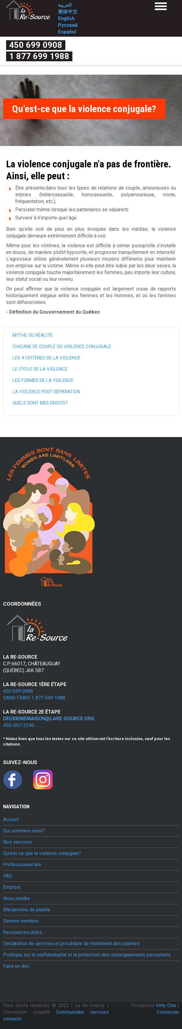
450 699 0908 (35, 45)
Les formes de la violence (43, 380)
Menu (161, 6)
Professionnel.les (22, 864)
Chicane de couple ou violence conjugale (62, 346)
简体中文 (68, 12)
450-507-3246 (18, 725)
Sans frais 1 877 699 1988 (34, 698)
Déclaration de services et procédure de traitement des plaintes (71, 943)
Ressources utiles (22, 932)
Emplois (11, 887)
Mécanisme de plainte (26, 909)
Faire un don (16, 966)
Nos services (17, 842)
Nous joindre (16, 898)
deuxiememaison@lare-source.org (48, 718)
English (66, 18)
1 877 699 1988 (39, 56)
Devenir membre (20, 921)
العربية (64, 5)
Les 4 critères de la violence (46, 358)
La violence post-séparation (46, 391)
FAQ (7, 876)
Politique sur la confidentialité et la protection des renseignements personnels (87, 954)
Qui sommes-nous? (24, 830)
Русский (68, 25)
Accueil (11, 819)
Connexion (168, 1012)
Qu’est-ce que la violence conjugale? (42, 853)
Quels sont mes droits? (40, 403)
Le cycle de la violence (40, 369)
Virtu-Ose (166, 1005)
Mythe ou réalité (33, 335)
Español (67, 32)
